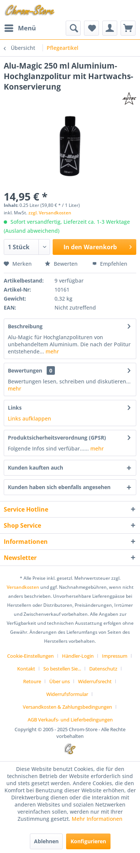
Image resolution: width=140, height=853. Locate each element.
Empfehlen (109, 263)
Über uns (59, 681)
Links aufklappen (29, 418)
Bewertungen (25, 370)
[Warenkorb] (128, 28)
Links (15, 407)
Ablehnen (46, 841)
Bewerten (62, 263)
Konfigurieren (88, 841)
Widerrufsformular (67, 694)
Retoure (32, 681)
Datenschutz (103, 668)
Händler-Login (78, 655)
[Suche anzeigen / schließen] (73, 28)
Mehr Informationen (97, 818)
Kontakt (26, 668)
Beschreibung (25, 326)
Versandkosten (23, 587)
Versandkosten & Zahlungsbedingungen (67, 706)
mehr (51, 351)
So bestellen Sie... (62, 668)
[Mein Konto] (109, 28)
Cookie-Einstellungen (30, 655)
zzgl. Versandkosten (49, 213)
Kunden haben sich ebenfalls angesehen (59, 487)
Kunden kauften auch (35, 467)
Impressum (114, 655)
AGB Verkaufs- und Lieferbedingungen (70, 719)
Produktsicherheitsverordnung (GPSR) (57, 437)
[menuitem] (20, 28)
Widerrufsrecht (95, 681)
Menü (20, 27)
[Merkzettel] (91, 28)
